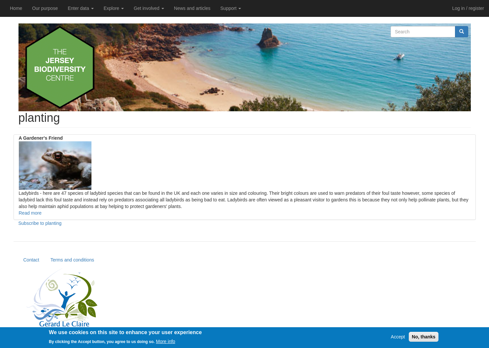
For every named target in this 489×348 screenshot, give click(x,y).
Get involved (149, 8)
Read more (30, 213)
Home (16, 8)
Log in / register (468, 8)
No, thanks (424, 338)
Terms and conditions (72, 259)
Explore (114, 8)
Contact (31, 259)
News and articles (192, 8)
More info (165, 343)
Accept (398, 338)
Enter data (81, 8)
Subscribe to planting (40, 223)
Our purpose (45, 8)
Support (230, 8)
